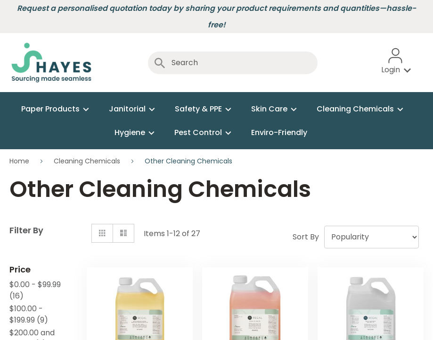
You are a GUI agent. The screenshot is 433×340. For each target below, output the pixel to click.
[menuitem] (54, 109)
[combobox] (233, 62)
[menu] (216, 120)
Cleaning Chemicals (88, 161)
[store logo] (51, 62)
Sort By (306, 236)
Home (20, 161)
